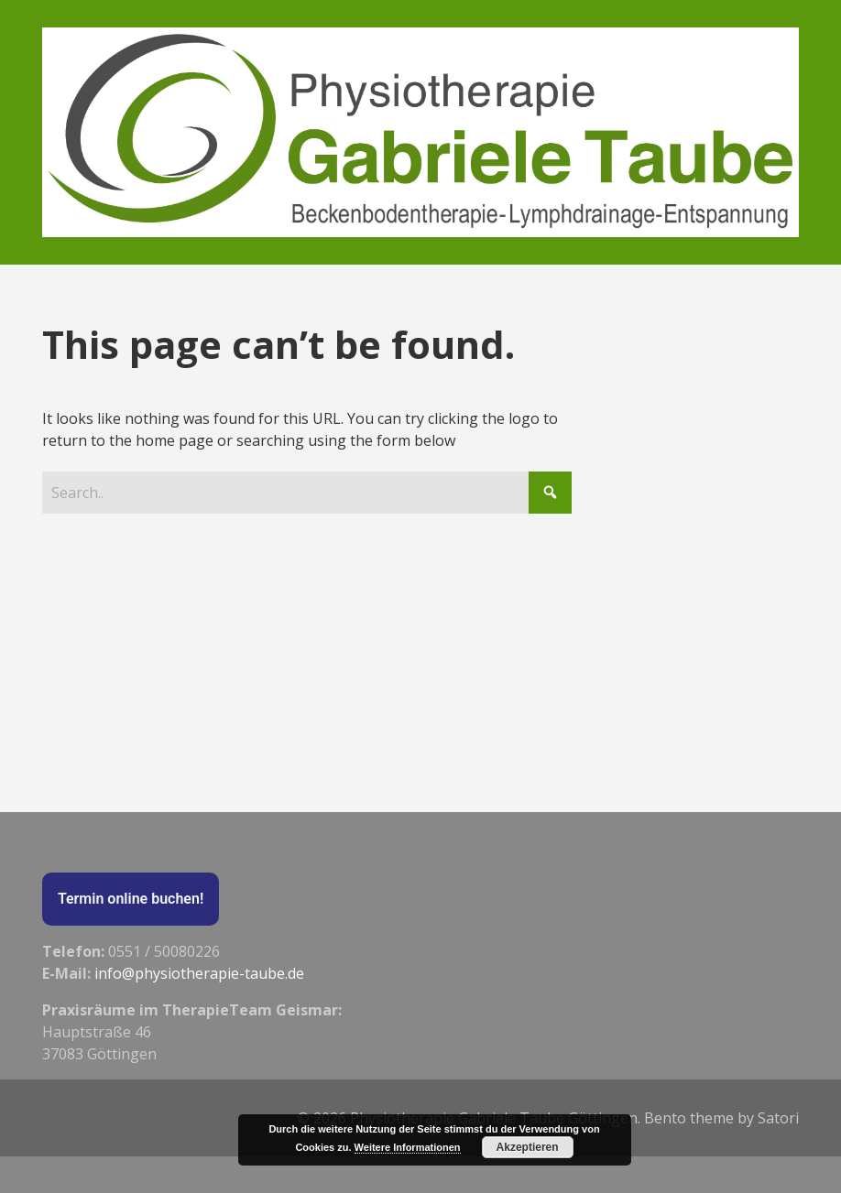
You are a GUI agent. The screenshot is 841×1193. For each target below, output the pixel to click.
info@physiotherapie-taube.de (199, 973)
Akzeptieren (528, 1147)
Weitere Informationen (408, 1147)
